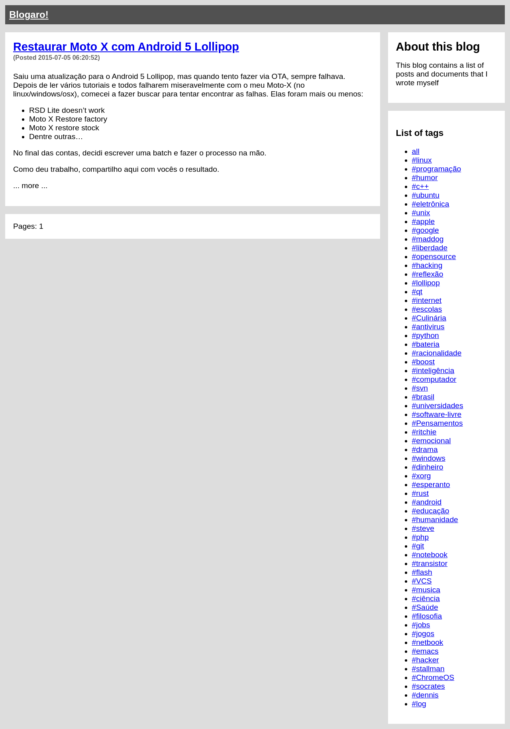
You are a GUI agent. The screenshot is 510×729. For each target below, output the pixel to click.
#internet (427, 300)
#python (425, 335)
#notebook (430, 554)
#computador (434, 379)
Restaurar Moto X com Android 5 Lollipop (126, 46)
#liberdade (430, 248)
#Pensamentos (437, 423)
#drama (425, 449)
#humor (425, 177)
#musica (426, 590)
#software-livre (437, 414)
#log (419, 704)
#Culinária (429, 318)
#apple (423, 221)
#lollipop (426, 283)
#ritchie (424, 432)
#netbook (427, 642)
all (416, 151)
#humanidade (435, 519)
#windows (428, 458)
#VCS (422, 581)
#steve (423, 528)
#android (427, 502)
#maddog (428, 239)
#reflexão (427, 274)
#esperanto (431, 484)
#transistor (430, 563)
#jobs (421, 625)
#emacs (425, 651)
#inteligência (433, 370)
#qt (417, 291)
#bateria (425, 344)
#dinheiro (427, 467)
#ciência (426, 598)
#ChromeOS (433, 677)
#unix (421, 212)
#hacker (425, 660)
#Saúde (425, 607)
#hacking (427, 265)
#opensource (434, 256)
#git (418, 546)
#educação (430, 511)
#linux (422, 160)
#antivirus (428, 326)
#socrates (428, 686)
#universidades (437, 405)
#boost (423, 362)
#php (420, 537)
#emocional (431, 440)
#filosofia (427, 616)
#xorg (421, 476)
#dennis (425, 695)
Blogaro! (29, 14)
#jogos (423, 633)
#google (425, 230)
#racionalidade (437, 353)
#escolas (427, 309)
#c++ (420, 186)
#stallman (428, 668)
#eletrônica (430, 204)
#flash (422, 572)
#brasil (423, 397)
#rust (420, 493)
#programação (436, 169)
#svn (420, 388)
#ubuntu (425, 195)
